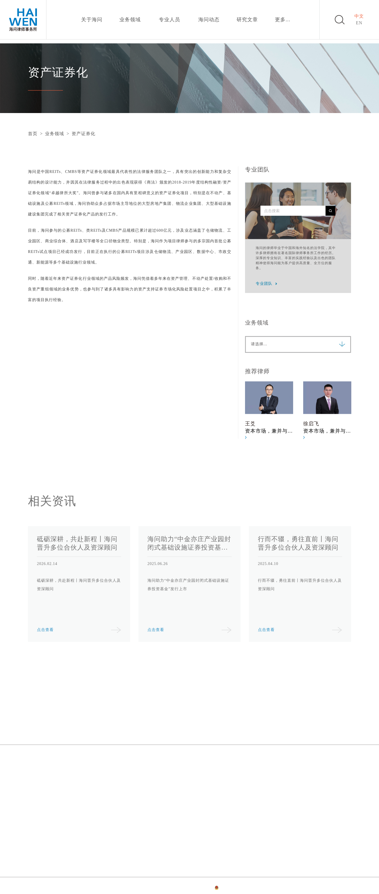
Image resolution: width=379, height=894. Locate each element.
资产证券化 (83, 133)
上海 (148, 761)
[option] (272, 410)
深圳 (263, 761)
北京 (32, 761)
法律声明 (144, 888)
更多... (282, 19)
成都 (148, 816)
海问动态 (209, 19)
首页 (32, 133)
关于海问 (91, 19)
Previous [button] (42, 594)
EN (359, 22)
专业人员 (169, 19)
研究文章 (247, 19)
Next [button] (336, 594)
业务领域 (130, 19)
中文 (359, 16)
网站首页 (126, 888)
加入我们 (271, 727)
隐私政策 (163, 888)
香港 (32, 816)
